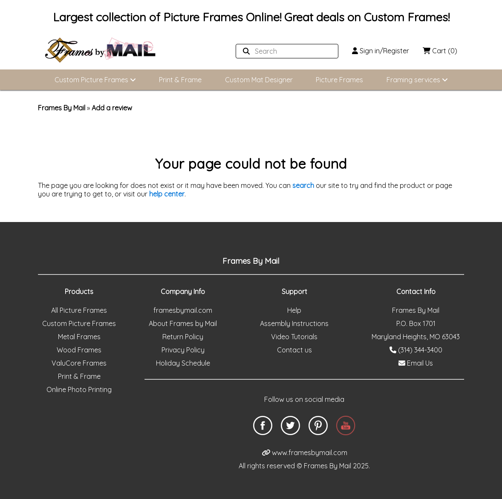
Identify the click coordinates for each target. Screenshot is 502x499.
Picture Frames (339, 79)
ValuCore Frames (79, 363)
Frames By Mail (61, 108)
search (303, 185)
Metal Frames (79, 336)
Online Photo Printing (79, 389)
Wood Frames (79, 350)
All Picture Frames (79, 310)
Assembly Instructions (294, 323)
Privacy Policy (183, 350)
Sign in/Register (380, 50)
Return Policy (182, 336)
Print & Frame (180, 79)
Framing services (417, 79)
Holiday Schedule (183, 363)
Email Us (415, 363)
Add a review (112, 108)
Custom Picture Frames (95, 79)
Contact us (294, 350)
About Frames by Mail (183, 323)
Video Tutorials (294, 336)
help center (167, 194)
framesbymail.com (182, 310)
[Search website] (284, 51)
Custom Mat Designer (259, 79)
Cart (440, 50)
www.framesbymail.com (304, 452)
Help (294, 310)
